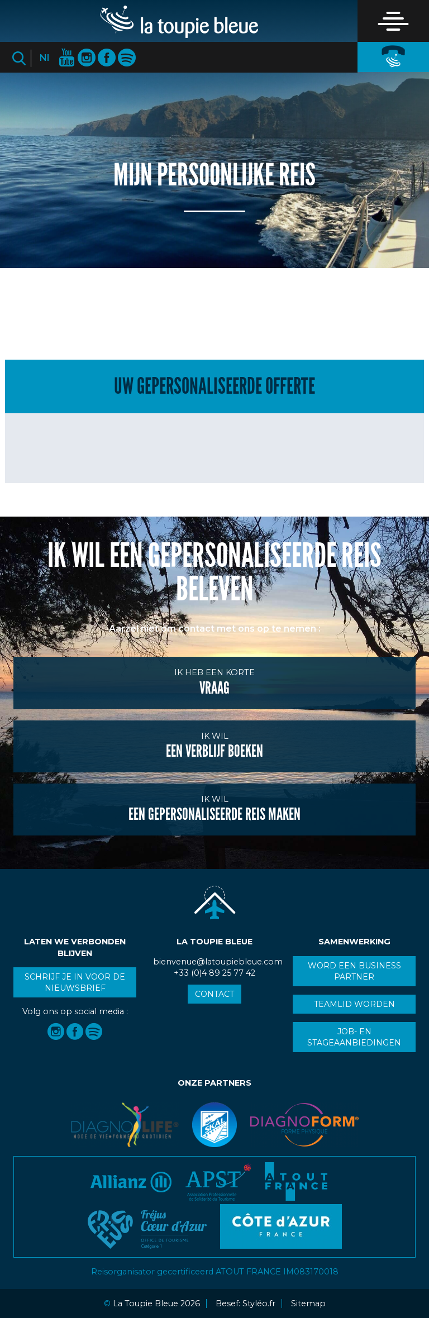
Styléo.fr (258, 1303)
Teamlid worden (354, 1004)
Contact (214, 994)
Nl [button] (44, 57)
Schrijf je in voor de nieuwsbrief (75, 982)
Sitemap (308, 1303)
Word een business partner (354, 971)
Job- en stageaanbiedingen (354, 1037)
